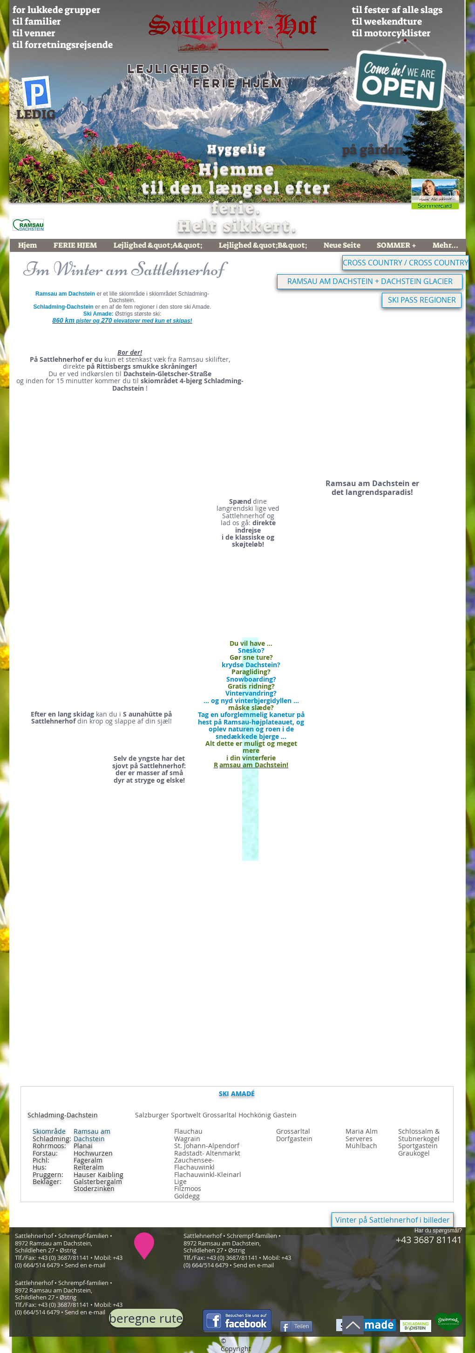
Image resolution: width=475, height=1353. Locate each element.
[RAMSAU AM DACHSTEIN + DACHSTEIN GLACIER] (369, 281)
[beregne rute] (146, 1318)
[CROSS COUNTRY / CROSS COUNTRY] (405, 262)
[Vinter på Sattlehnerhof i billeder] (393, 1219)
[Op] (353, 1325)
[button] (349, 389)
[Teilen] (296, 1326)
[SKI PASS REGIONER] (421, 300)
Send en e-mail (85, 1265)
